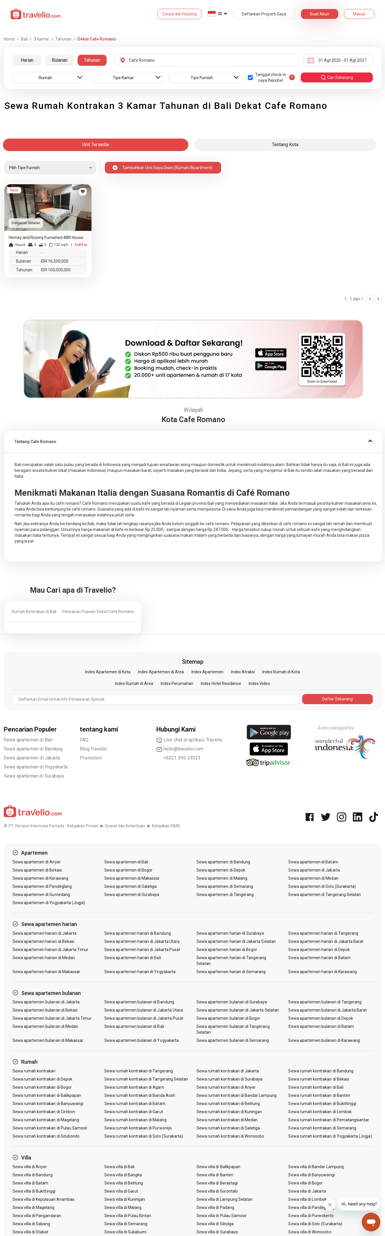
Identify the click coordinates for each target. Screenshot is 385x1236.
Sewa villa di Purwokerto (310, 1215)
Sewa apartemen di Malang (221, 878)
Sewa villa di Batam (30, 1183)
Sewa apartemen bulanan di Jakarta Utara (143, 1010)
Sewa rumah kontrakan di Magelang (45, 1120)
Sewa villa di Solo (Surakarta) (315, 1223)
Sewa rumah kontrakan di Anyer (226, 1087)
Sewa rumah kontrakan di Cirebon (43, 1111)
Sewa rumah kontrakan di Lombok (320, 1111)
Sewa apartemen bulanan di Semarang (232, 1040)
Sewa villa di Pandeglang (311, 1207)
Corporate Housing (179, 14)
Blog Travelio (93, 749)
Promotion (91, 758)
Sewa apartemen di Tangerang (225, 894)
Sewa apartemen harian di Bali (132, 957)
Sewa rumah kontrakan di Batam (134, 1103)
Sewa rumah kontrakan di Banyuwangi (48, 1103)
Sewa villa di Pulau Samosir (221, 1215)
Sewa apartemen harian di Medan (43, 957)
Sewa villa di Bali (119, 1166)
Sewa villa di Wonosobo (309, 1232)
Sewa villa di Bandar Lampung (315, 1166)
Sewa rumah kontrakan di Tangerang (138, 1071)
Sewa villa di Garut (121, 1191)
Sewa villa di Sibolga (215, 1223)
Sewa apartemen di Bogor (128, 870)
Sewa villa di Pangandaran (36, 1215)
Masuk (359, 14)
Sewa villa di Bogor (305, 1183)
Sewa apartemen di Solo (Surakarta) (322, 886)
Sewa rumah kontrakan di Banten (319, 1095)
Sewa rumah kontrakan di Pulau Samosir (50, 1128)
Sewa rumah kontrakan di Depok (42, 1079)
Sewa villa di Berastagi (217, 1183)
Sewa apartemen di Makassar (132, 878)
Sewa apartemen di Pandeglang (42, 886)
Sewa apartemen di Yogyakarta (36, 767)
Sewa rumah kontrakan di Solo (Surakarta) (143, 1136)
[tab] (193, 442)
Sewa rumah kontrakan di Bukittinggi (322, 1103)
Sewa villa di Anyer (29, 1166)
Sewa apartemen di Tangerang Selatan (324, 894)
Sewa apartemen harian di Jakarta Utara (142, 941)
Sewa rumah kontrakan (34, 1071)
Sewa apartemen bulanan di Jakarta (46, 1002)
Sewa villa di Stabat (30, 1232)
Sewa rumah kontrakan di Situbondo (46, 1136)
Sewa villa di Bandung (32, 1175)
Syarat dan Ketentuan (125, 826)
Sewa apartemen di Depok (220, 870)
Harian (27, 60)
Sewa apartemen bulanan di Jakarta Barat (327, 1010)
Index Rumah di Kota (281, 672)
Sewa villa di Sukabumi (125, 1232)
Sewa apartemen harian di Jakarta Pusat (142, 949)
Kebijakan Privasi (82, 826)
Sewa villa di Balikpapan (218, 1166)
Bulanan (59, 60)
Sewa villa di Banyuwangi (311, 1175)
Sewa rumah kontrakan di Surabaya (229, 1079)
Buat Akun (319, 14)
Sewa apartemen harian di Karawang (322, 971)
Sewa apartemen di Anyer (36, 862)
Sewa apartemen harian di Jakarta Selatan (236, 941)
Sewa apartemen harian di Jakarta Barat (325, 941)
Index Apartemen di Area (161, 672)
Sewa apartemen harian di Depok (319, 949)
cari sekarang (336, 77)
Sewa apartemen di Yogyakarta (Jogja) (48, 902)
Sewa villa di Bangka (123, 1175)
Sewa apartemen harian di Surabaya (230, 933)
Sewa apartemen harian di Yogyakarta (140, 971)
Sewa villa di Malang (123, 1207)
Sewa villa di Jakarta (307, 1191)
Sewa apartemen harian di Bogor (226, 949)
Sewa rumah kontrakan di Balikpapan (46, 1095)
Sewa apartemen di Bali (28, 740)
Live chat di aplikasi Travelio (189, 740)
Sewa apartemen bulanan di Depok (320, 1018)
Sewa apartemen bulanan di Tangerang (324, 1002)
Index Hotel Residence (221, 683)
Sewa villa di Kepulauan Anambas (43, 1199)
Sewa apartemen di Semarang (224, 886)
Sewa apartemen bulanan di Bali (134, 1026)
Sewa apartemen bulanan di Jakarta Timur (52, 1018)
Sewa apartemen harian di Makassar (46, 971)
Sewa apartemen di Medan (313, 878)
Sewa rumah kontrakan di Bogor (42, 1087)
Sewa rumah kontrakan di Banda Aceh (139, 1095)
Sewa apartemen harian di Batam (319, 957)
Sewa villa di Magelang (33, 1207)
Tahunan (92, 60)
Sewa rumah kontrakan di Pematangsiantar (328, 1120)
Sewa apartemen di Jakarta (32, 758)
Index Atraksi (243, 672)
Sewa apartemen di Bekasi (37, 870)
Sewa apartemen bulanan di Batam (321, 1026)
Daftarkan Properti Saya (264, 14)
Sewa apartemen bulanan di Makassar (48, 1040)
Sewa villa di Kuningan (124, 1199)
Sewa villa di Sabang (31, 1223)
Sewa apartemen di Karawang (40, 878)
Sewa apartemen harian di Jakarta (44, 933)
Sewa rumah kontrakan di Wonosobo (230, 1136)
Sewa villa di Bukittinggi (33, 1191)
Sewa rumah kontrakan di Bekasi (318, 1079)
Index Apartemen (207, 672)
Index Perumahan (177, 683)
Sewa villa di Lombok (307, 1199)
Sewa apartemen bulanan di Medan (45, 1026)
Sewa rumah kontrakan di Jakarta (227, 1071)
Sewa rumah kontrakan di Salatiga (228, 1128)
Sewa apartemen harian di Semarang (231, 971)
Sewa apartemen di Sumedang (41, 894)
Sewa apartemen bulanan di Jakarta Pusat (143, 1018)
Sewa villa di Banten (214, 1175)
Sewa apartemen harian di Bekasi (43, 941)
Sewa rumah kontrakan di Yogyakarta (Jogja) (330, 1136)
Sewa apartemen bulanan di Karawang (324, 1040)
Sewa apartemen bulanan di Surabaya (231, 1002)
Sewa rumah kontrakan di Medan (226, 1120)
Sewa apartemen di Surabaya (34, 776)
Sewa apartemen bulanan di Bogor (228, 1018)
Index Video (259, 683)
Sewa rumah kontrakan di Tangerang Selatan (146, 1079)
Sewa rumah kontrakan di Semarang (322, 1128)
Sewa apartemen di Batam (313, 862)
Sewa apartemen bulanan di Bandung (139, 1002)
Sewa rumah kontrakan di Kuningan (229, 1111)
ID (220, 13)
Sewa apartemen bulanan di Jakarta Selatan (237, 1010)
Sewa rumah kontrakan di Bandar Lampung (236, 1095)
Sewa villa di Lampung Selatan (224, 1199)
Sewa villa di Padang (215, 1207)
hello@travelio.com (179, 749)
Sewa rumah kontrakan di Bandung (320, 1071)
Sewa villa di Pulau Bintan (127, 1215)
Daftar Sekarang (337, 699)
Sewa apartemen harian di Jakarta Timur (50, 949)
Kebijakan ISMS (166, 826)
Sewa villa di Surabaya (217, 1232)
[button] (193, 442)
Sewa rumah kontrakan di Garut (133, 1111)
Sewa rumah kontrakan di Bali (315, 1087)
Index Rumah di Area (134, 683)
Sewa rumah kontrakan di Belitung (228, 1103)
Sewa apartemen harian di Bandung (137, 933)
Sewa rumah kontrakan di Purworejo (138, 1128)
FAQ (84, 740)
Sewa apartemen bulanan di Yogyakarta (141, 1040)
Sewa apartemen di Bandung (33, 749)
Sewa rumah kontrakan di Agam (134, 1087)
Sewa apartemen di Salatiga (130, 886)
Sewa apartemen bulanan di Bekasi (45, 1010)
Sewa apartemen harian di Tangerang (323, 933)
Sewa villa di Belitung (123, 1183)
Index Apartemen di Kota (107, 672)
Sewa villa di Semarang (125, 1223)
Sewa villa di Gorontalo (217, 1191)
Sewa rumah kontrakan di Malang (135, 1120)
